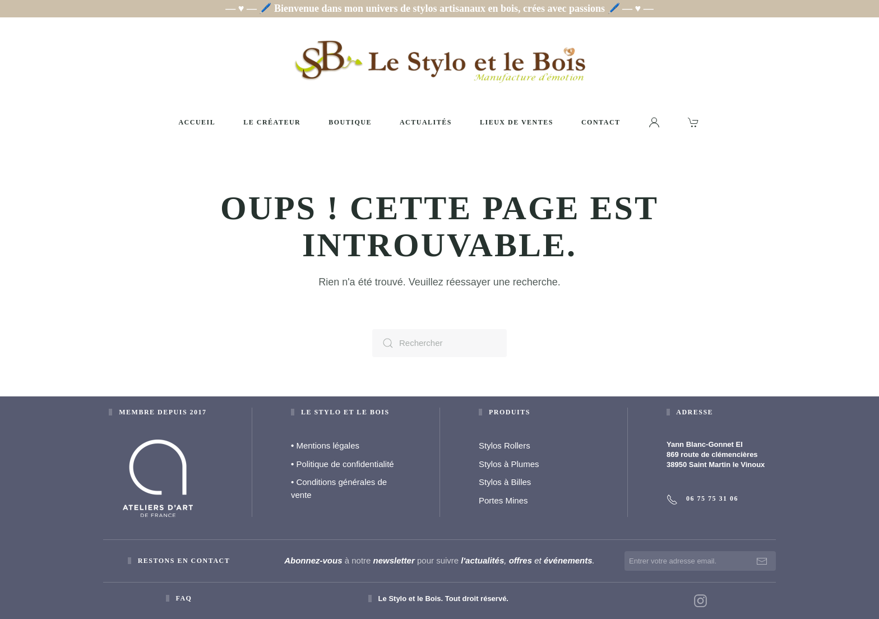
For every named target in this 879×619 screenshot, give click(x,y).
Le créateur (271, 122)
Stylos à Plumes (509, 464)
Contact (601, 122)
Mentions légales (325, 445)
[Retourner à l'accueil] (439, 61)
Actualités (426, 122)
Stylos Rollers (504, 445)
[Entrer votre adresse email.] (700, 561)
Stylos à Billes (505, 482)
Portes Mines (503, 500)
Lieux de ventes (516, 122)
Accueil (196, 122)
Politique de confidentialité (342, 464)
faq (183, 598)
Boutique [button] (350, 122)
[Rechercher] (439, 343)
